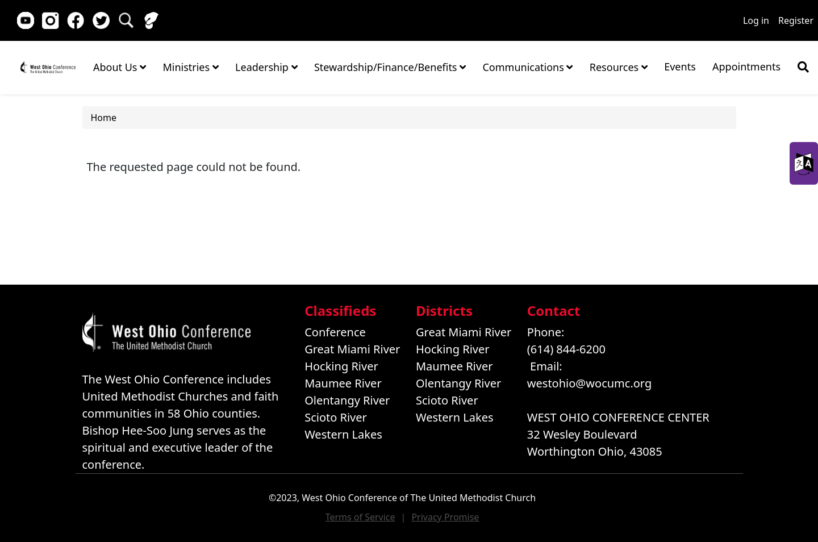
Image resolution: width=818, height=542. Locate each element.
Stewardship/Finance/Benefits (390, 67)
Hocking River (341, 366)
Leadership (266, 67)
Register (795, 20)
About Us (119, 67)
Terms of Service (360, 517)
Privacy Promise (445, 517)
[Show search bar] (803, 67)
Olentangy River (347, 400)
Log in (756, 20)
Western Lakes (343, 434)
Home (48, 67)
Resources (619, 67)
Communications (527, 67)
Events (680, 66)
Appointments (746, 66)
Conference (335, 332)
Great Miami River (352, 349)
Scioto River (335, 417)
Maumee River (342, 383)
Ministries (190, 67)
